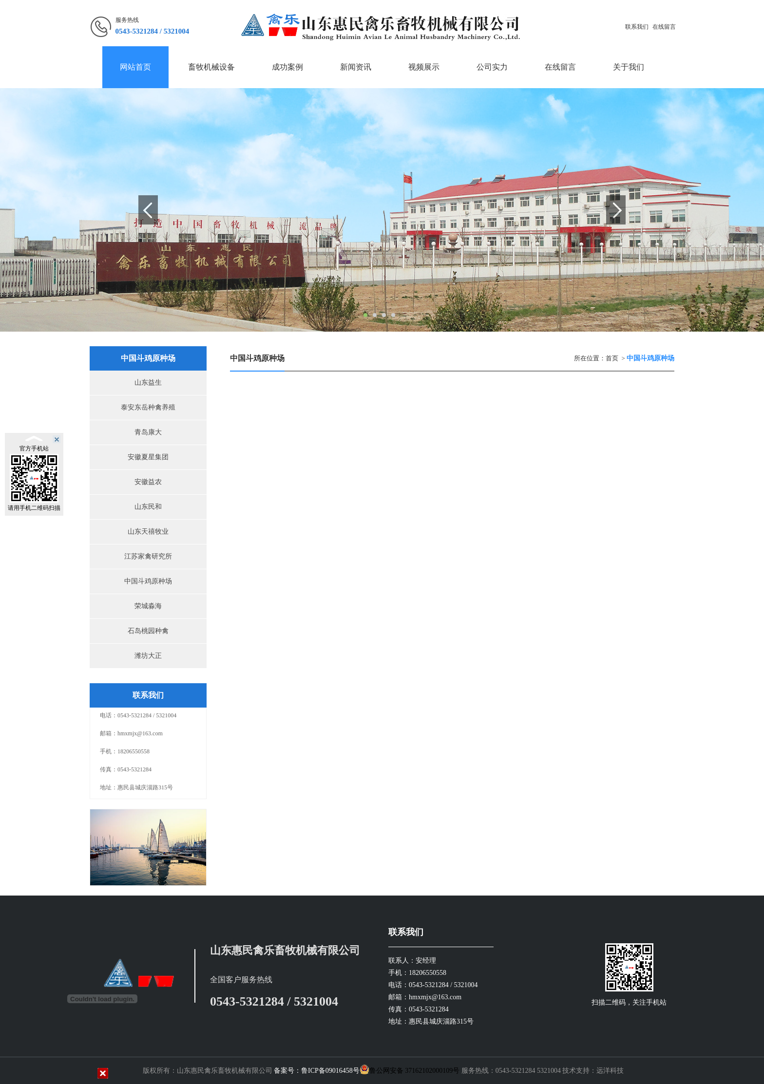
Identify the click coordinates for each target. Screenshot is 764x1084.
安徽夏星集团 (148, 457)
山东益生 (148, 382)
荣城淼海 (148, 606)
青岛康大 (148, 432)
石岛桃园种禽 (148, 631)
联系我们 (637, 26)
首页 (612, 358)
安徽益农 (148, 482)
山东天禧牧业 (148, 531)
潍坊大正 (148, 655)
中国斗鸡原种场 (148, 581)
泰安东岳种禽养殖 (148, 407)
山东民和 (148, 506)
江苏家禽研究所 (148, 556)
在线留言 (664, 26)
